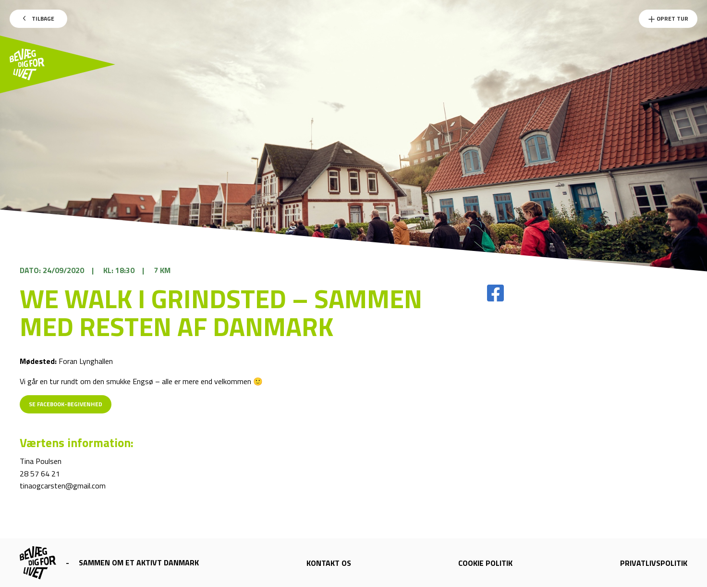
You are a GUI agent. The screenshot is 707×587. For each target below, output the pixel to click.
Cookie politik (485, 563)
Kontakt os (328, 563)
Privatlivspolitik (653, 563)
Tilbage (38, 18)
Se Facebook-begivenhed (65, 404)
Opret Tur (668, 18)
